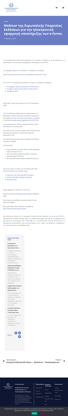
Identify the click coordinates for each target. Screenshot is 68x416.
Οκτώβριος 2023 (12, 89)
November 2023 (12, 180)
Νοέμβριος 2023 (12, 91)
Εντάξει (34, 413)
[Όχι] (65, 411)
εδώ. (28, 225)
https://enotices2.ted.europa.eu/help (14, 209)
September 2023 (12, 175)
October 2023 (11, 177)
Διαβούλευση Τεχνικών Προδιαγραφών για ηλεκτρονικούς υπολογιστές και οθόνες (15, 290)
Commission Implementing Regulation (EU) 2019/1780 (21, 120)
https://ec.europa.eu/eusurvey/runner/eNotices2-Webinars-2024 (24, 75)
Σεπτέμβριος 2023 (13, 87)
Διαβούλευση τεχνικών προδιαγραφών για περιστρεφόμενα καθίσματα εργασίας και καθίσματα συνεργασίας (23, 392)
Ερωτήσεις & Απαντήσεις (30, 87)
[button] (56, 7)
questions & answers (27, 175)
